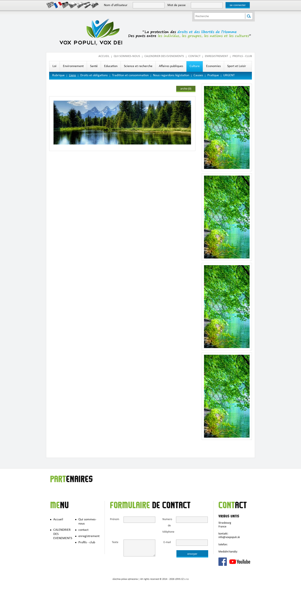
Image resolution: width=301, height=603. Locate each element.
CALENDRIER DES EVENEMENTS (164, 56)
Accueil (103, 56)
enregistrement (216, 56)
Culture (195, 66)
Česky (72, 5)
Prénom (114, 519)
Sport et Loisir (236, 66)
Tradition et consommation (130, 75)
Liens (72, 75)
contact (194, 56)
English (50, 5)
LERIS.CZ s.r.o (182, 579)
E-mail (167, 542)
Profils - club (242, 56)
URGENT (229, 75)
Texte (115, 542)
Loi (54, 66)
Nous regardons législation (171, 75)
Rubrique (58, 75)
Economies (213, 66)
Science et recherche (138, 66)
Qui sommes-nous (127, 56)
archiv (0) (185, 89)
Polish (80, 5)
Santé (94, 66)
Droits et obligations (94, 75)
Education (110, 66)
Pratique (213, 75)
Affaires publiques (171, 66)
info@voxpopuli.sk (229, 537)
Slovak (94, 5)
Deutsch (65, 5)
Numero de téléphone (166, 526)
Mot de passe (176, 5)
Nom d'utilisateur (116, 5)
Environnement (73, 66)
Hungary (87, 5)
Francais (58, 5)
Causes (198, 75)
